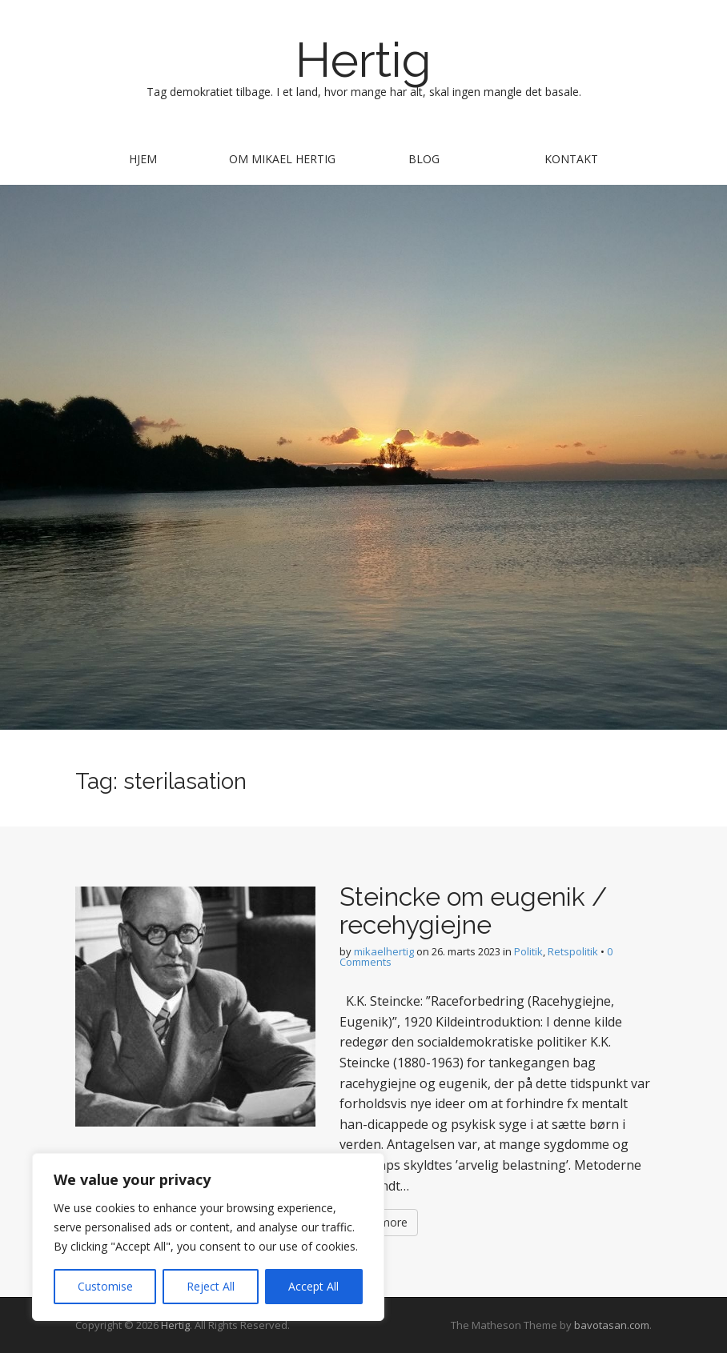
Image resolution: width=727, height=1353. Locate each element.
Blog (424, 158)
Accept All (313, 1286)
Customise (105, 1286)
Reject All (211, 1286)
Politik (528, 951)
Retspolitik (573, 951)
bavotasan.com (611, 1325)
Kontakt (571, 158)
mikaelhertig (384, 951)
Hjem (143, 158)
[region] (208, 1237)
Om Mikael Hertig (282, 158)
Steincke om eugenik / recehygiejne (473, 910)
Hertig (363, 60)
